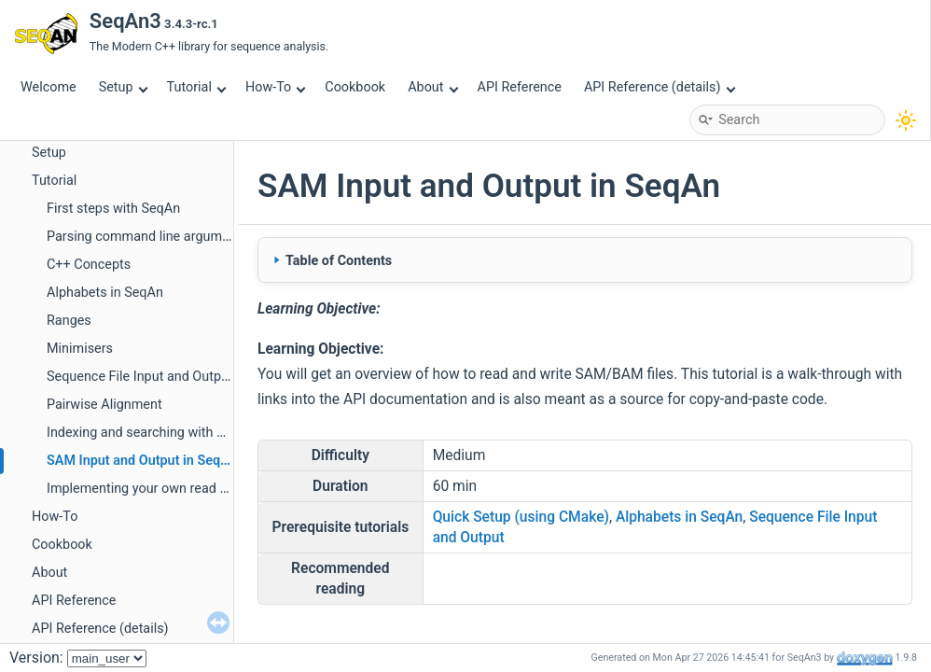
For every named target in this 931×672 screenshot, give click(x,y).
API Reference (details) (659, 87)
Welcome (48, 87)
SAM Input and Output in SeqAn (142, 461)
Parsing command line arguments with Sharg (180, 237)
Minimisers (80, 349)
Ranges (69, 321)
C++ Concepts (89, 265)
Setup (123, 87)
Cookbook (355, 87)
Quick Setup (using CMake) (521, 517)
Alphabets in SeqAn (105, 293)
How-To (275, 87)
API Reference (520, 87)
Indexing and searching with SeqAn (151, 433)
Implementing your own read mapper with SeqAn (191, 489)
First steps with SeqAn (113, 209)
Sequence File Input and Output (140, 377)
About (433, 87)
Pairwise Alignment (104, 405)
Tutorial (197, 87)
